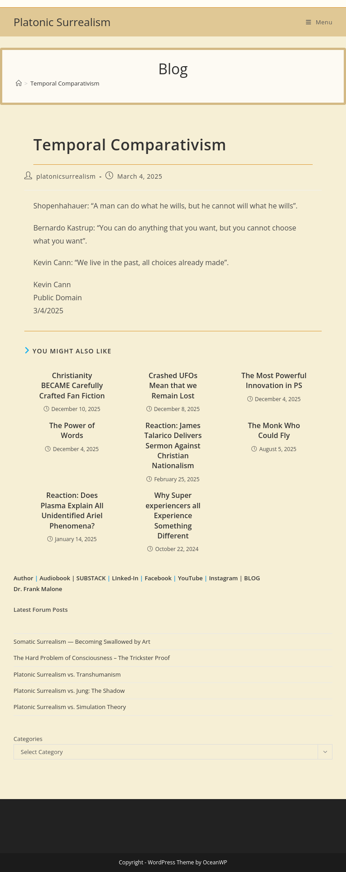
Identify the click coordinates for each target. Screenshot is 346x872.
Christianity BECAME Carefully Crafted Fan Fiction (72, 385)
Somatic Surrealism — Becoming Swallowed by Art (82, 641)
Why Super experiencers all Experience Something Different (173, 515)
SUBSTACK (91, 578)
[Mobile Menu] (319, 22)
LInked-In (125, 578)
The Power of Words (72, 430)
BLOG (252, 578)
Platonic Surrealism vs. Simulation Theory (70, 707)
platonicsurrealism (66, 176)
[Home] (19, 83)
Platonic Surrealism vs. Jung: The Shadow (69, 691)
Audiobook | (57, 578)
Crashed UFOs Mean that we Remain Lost (173, 385)
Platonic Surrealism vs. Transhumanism (67, 674)
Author (24, 578)
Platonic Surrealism (62, 21)
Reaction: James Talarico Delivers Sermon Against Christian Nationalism (173, 445)
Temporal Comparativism (64, 83)
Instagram (223, 578)
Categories (28, 739)
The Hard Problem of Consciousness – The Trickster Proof (92, 658)
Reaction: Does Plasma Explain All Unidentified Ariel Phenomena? (72, 510)
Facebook (158, 578)
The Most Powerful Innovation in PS (274, 380)
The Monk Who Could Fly (274, 430)
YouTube (190, 578)
